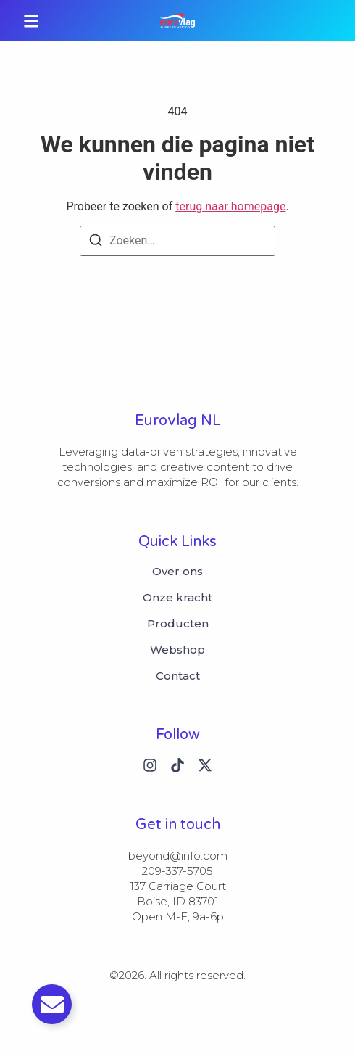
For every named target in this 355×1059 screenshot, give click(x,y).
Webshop (177, 649)
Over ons (177, 571)
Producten (178, 623)
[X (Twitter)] (205, 765)
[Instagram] (150, 765)
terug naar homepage (230, 206)
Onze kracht (177, 597)
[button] (31, 21)
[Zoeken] (95, 242)
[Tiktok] (177, 765)
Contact (178, 676)
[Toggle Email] (52, 1004)
